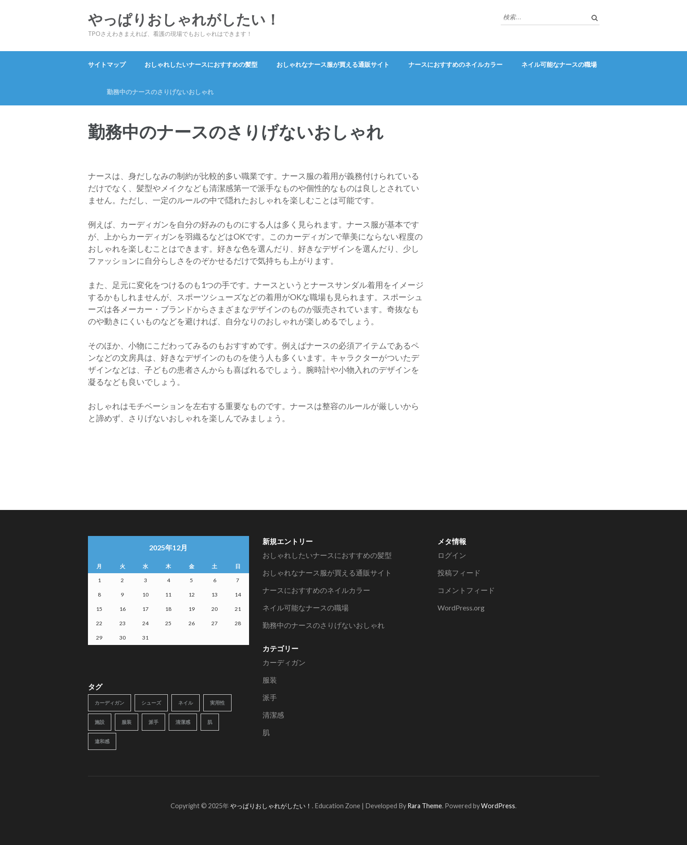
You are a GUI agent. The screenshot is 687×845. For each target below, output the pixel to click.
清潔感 (273, 714)
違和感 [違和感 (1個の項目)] (102, 741)
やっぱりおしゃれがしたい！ (184, 19)
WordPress (498, 806)
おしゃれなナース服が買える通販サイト (332, 64)
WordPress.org (461, 607)
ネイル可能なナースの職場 (559, 64)
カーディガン (284, 662)
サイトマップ (107, 64)
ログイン (452, 555)
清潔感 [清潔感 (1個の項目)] (182, 722)
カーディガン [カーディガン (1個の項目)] (109, 703)
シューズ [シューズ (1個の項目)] (151, 703)
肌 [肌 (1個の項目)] (209, 722)
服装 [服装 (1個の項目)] (126, 722)
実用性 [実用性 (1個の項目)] (217, 703)
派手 (270, 697)
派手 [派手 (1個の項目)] (153, 722)
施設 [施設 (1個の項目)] (100, 722)
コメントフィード (466, 590)
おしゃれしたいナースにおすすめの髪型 (201, 64)
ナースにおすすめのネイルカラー (455, 64)
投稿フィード (459, 572)
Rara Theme (424, 806)
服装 (270, 679)
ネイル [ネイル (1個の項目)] (185, 703)
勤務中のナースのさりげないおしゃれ (160, 92)
